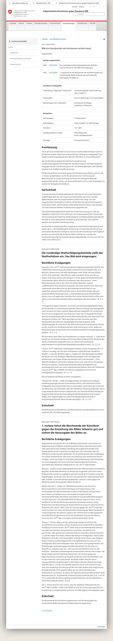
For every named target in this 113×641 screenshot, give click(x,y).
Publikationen (82, 23)
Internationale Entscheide (20, 58)
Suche (10, 47)
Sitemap (101, 626)
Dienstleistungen (69, 23)
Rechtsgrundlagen (41, 23)
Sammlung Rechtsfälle (19, 41)
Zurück (45, 39)
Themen (29, 23)
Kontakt (74, 7)
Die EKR (92, 23)
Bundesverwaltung (19, 3)
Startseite (13, 23)
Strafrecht (14, 53)
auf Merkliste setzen (58, 39)
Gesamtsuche (15, 64)
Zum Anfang (47, 611)
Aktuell (21, 23)
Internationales (55, 23)
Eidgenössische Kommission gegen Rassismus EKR (77, 3)
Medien (81, 7)
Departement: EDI (41, 3)
